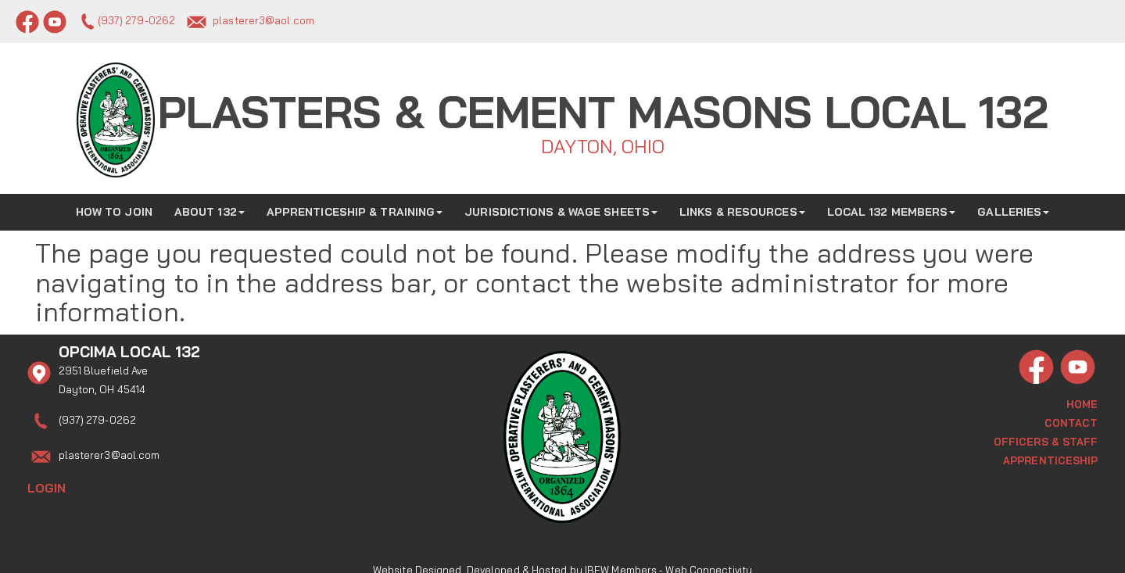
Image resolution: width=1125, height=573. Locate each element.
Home (1082, 398)
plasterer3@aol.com (263, 20)
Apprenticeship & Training (355, 207)
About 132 (209, 207)
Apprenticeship (1050, 455)
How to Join (114, 207)
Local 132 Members (891, 207)
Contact (1071, 417)
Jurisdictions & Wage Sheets (560, 207)
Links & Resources (742, 207)
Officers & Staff (1046, 436)
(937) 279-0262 (136, 20)
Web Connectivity (708, 553)
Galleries (1013, 207)
